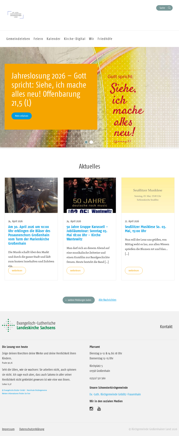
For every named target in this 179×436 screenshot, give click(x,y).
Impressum (8, 429)
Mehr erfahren (21, 115)
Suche (162, 7)
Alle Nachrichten (107, 300)
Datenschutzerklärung (31, 429)
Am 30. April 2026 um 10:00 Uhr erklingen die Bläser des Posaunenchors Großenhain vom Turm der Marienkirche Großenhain (29, 235)
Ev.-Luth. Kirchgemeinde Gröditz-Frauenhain (115, 394)
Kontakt (166, 326)
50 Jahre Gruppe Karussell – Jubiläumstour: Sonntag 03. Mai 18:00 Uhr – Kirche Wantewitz (87, 233)
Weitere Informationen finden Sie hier (16, 393)
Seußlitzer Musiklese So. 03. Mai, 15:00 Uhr (145, 229)
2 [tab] (92, 143)
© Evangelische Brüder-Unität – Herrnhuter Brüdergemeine (24, 390)
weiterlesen (17, 270)
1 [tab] (87, 143)
